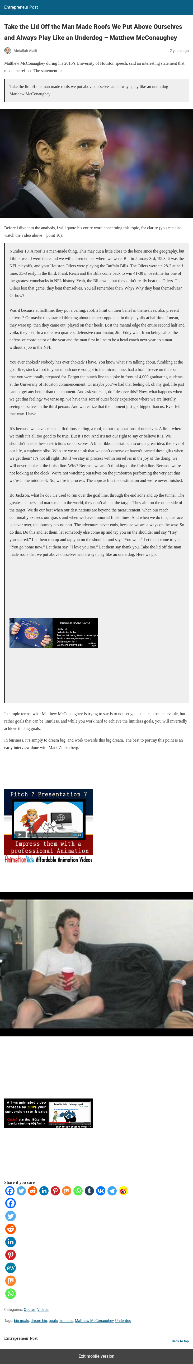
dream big (39, 1321)
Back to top (180, 1341)
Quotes (30, 1309)
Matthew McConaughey (94, 1321)
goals (53, 1321)
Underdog (123, 1321)
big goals (21, 1321)
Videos (43, 1309)
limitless (66, 1321)
